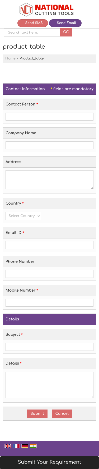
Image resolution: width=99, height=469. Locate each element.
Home (10, 58)
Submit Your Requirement (49, 462)
